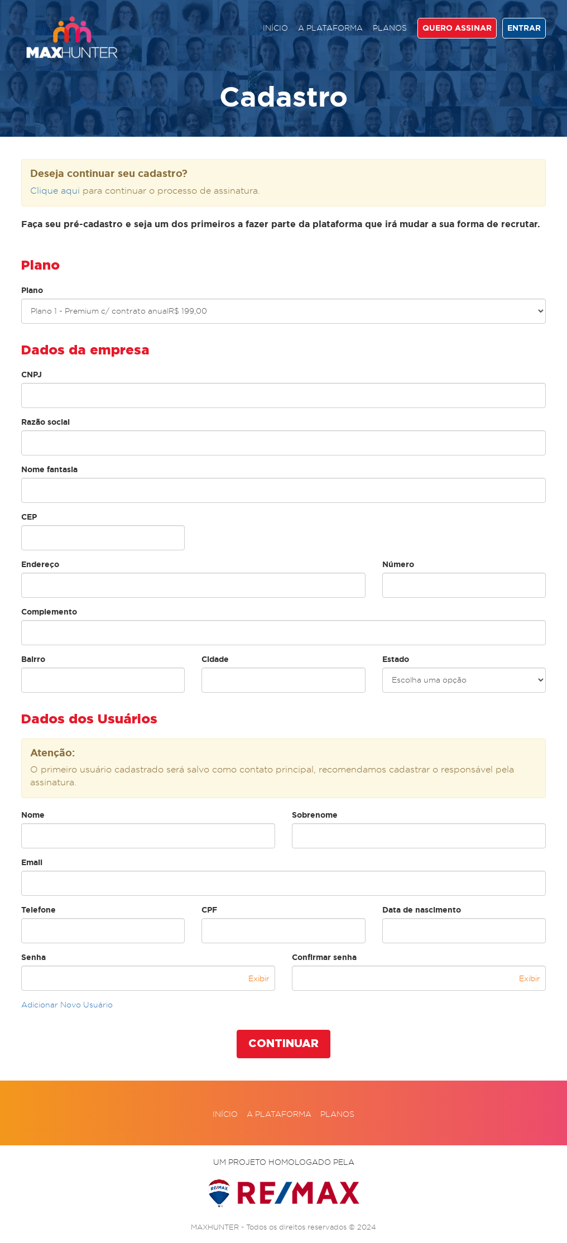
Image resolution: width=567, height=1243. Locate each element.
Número (398, 564)
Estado (395, 659)
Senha (33, 957)
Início (275, 27)
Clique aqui (55, 190)
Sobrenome (315, 814)
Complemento (49, 611)
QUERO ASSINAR (457, 27)
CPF (209, 909)
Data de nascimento (421, 909)
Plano (32, 290)
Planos (390, 27)
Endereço (40, 564)
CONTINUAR (283, 1043)
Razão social (45, 421)
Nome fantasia (49, 469)
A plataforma (330, 27)
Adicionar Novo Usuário (67, 1004)
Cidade (215, 659)
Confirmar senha (324, 957)
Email (31, 862)
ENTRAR (524, 27)
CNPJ (31, 374)
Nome (33, 814)
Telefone (38, 909)
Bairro (33, 659)
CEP (29, 516)
